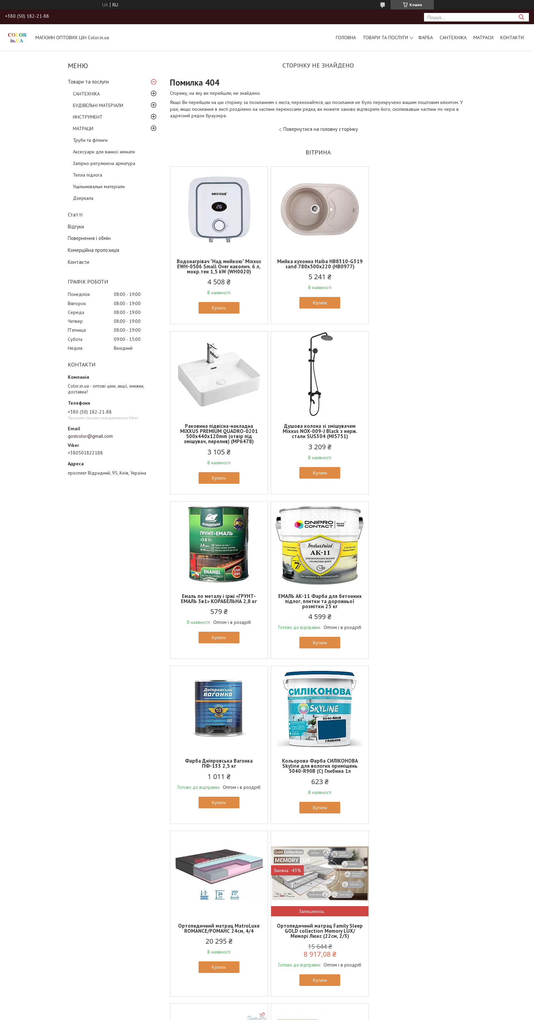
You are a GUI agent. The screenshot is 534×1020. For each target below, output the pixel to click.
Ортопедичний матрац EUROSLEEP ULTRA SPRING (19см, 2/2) (418, 763)
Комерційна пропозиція (93, 250)
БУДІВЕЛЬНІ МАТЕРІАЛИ (98, 105)
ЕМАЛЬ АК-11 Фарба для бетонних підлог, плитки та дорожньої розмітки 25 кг (417, 436)
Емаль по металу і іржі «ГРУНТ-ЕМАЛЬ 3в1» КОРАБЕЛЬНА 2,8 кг (318, 434)
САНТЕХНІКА (453, 37)
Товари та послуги (385, 37)
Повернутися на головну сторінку (320, 129)
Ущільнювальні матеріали (99, 186)
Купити (218, 308)
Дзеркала (83, 198)
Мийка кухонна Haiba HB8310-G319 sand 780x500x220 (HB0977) (318, 264)
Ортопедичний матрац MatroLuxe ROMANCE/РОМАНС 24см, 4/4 (417, 599)
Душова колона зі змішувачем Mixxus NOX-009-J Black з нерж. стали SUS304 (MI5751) (218, 436)
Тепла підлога (87, 175)
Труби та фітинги (90, 140)
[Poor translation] (25, 920)
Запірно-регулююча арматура (104, 163)
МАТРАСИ (483, 37)
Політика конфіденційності (340, 880)
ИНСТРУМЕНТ (88, 117)
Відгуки (76, 226)
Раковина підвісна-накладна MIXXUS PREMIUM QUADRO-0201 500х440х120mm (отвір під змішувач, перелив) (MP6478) (418, 269)
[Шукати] (521, 17)
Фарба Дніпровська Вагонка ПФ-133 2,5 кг (218, 599)
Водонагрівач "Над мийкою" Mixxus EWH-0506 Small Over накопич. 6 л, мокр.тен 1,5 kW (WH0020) (218, 266)
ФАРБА (425, 37)
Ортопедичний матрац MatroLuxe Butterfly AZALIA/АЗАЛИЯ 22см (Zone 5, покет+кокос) (318, 766)
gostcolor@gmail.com (90, 436)
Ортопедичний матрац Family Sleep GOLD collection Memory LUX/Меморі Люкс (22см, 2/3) (218, 766)
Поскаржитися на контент (286, 880)
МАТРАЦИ (83, 128)
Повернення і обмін (89, 238)
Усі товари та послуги (316, 848)
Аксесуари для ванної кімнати (104, 152)
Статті (75, 214)
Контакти (512, 37)
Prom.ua (299, 874)
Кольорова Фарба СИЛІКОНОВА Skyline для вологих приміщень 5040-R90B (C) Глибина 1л (318, 601)
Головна (346, 37)
